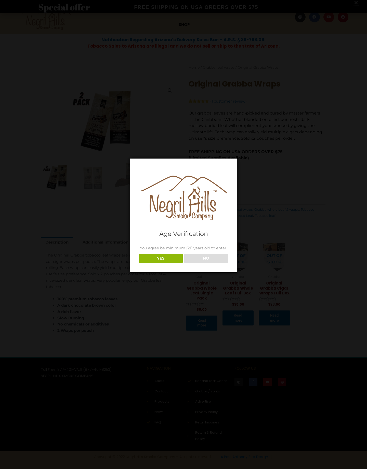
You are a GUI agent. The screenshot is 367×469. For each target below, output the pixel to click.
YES (161, 258)
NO (206, 258)
